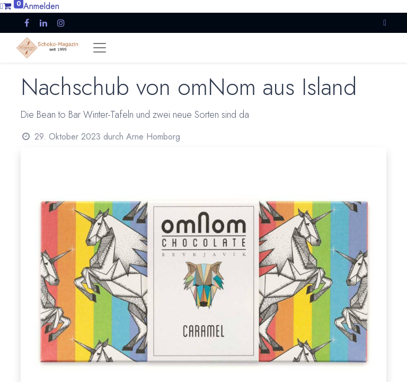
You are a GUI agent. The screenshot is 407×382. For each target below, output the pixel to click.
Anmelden (41, 6)
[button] (384, 22)
